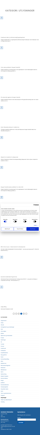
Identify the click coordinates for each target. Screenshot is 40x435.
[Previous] (14, 314)
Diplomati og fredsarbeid (6, 335)
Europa (2, 337)
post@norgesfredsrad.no (6, 425)
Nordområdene (4, 378)
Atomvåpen (3, 331)
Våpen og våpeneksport (6, 399)
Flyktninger (3, 340)
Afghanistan (3, 320)
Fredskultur (3, 350)
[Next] (26, 314)
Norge (2, 380)
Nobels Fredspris (4, 376)
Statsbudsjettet (4, 387)
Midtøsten (3, 367)
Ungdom (3, 395)
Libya (2, 361)
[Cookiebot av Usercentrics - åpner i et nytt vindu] (34, 205)
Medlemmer (3, 363)
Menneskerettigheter (5, 365)
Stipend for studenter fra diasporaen (9, 157)
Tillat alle (32, 228)
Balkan (2, 333)
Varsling (2, 402)
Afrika (2, 322)
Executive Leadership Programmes (9, 276)
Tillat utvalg (20, 228)
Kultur (2, 357)
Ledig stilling (3, 306)
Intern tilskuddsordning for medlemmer (10, 127)
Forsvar (2, 346)
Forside (2, 344)
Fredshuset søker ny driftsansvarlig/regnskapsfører (13, 37)
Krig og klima (4, 355)
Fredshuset (3, 348)
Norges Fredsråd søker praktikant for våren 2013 (12, 187)
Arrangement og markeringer (7, 327)
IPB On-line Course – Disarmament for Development (13, 247)
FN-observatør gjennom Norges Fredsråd (10, 97)
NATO (2, 372)
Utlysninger (3, 397)
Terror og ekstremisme (6, 393)
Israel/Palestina (4, 352)
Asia (2, 329)
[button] (3, 4)
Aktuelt (2, 325)
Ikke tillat (7, 228)
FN (1, 342)
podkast (3, 382)
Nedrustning (3, 374)
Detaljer (35, 225)
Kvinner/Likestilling (5, 359)
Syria (2, 391)
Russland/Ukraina (5, 384)
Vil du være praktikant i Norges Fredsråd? (10, 67)
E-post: (19, 417)
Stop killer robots (4, 389)
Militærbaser (3, 369)
